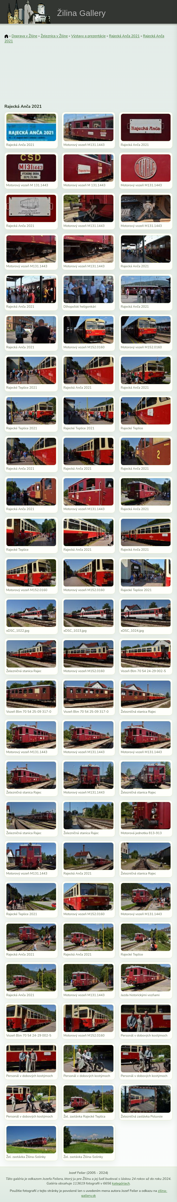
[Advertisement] (88, 68)
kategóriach (121, 1183)
